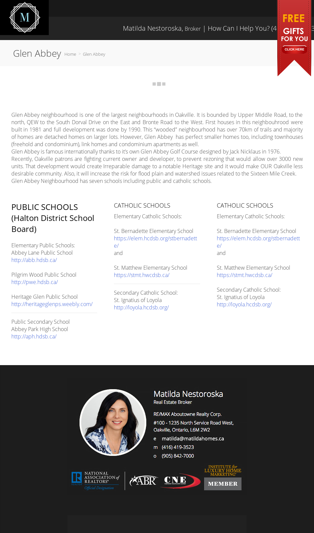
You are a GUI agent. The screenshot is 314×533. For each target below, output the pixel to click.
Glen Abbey (94, 54)
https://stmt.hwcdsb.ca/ (141, 275)
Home (70, 54)
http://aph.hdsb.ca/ (33, 336)
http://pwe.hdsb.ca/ (34, 282)
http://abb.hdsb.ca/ (34, 260)
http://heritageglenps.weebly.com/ (52, 304)
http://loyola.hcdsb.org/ (141, 307)
